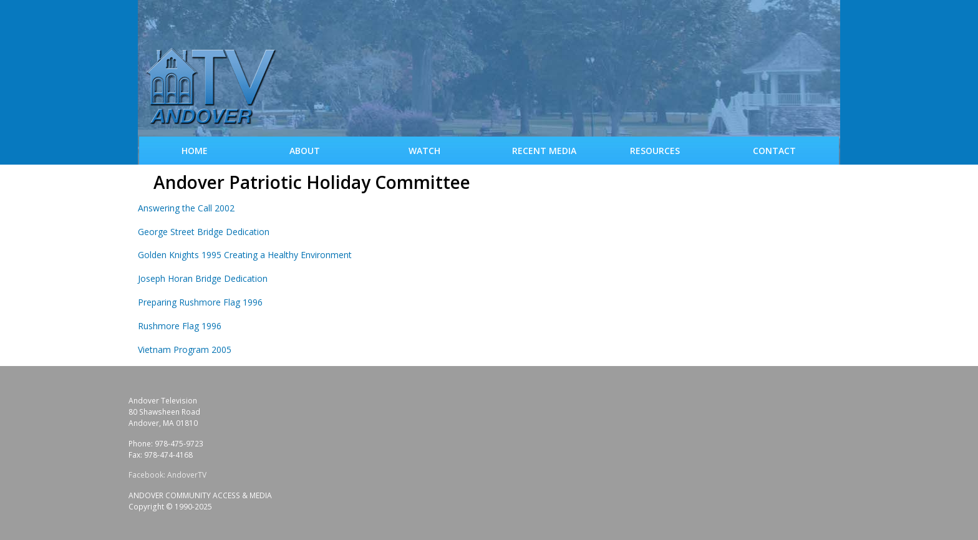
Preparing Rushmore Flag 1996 (200, 302)
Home (195, 151)
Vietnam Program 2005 (184, 349)
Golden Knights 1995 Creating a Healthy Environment (245, 255)
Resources (655, 151)
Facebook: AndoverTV (167, 475)
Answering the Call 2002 (186, 208)
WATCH (424, 151)
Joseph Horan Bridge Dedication (203, 278)
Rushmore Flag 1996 (179, 326)
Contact (774, 151)
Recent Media (544, 151)
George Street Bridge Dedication (203, 232)
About (304, 151)
